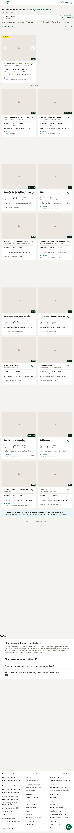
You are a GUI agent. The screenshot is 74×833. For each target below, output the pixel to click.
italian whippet (55, 794)
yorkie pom (54, 784)
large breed (54, 801)
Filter (67, 17)
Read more (66, 22)
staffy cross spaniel (8, 828)
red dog (52, 804)
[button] (19, 48)
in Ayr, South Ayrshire (40, 9)
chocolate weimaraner (33, 784)
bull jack (28, 777)
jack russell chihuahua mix (35, 774)
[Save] (32, 64)
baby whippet (30, 824)
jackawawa (5, 825)
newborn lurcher (55, 777)
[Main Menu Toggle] (3, 3)
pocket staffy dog (32, 797)
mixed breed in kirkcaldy (10, 808)
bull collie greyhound (57, 808)
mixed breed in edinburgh (10, 799)
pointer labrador (31, 804)
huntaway (5, 815)
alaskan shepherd (32, 780)
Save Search (7, 26)
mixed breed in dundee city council (11, 781)
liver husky (54, 821)
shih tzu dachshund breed (59, 818)
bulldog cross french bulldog (60, 787)
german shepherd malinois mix (60, 780)
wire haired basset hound (58, 814)
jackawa (28, 811)
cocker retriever (55, 824)
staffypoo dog (30, 821)
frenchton (29, 794)
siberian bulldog (55, 811)
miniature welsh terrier (33, 818)
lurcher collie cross (8, 818)
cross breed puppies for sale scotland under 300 (11, 804)
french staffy (30, 791)
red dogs (53, 797)
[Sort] (68, 26)
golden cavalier (55, 828)
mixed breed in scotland (10, 796)
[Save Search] (69, 827)
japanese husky (31, 808)
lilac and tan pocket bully (59, 774)
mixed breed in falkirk (9, 777)
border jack (29, 814)
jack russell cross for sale (11, 821)
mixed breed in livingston (10, 792)
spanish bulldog (7, 811)
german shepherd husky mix (59, 791)
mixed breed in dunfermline (11, 789)
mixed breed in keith (9, 786)
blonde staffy (30, 801)
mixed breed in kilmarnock (11, 774)
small (28, 828)
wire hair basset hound (33, 787)
